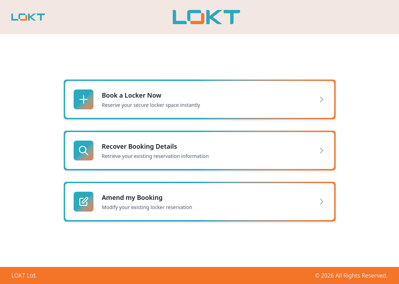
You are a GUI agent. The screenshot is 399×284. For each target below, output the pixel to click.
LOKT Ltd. (24, 275)
